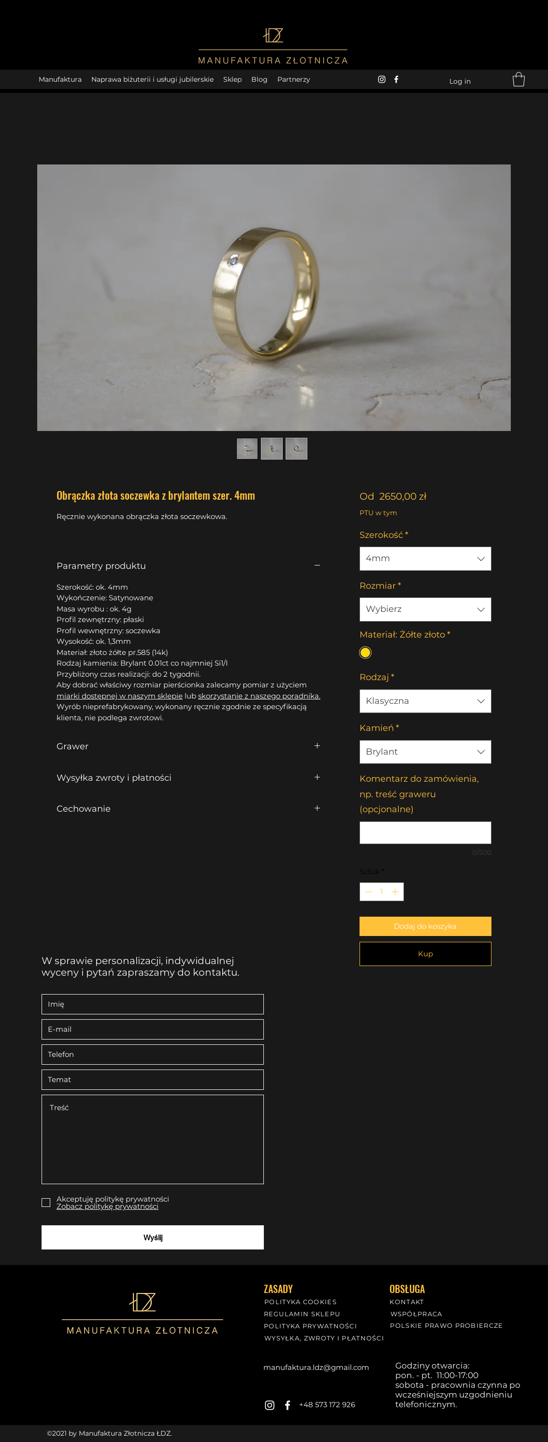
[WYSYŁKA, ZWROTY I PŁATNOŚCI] (325, 1338)
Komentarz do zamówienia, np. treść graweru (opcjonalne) (419, 794)
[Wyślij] (153, 1237)
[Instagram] (382, 79)
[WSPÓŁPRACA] (417, 1314)
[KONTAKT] (407, 1301)
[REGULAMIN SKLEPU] (303, 1314)
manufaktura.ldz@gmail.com (316, 1367)
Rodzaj (377, 677)
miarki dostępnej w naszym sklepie (120, 695)
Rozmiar (380, 585)
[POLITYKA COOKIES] (301, 1301)
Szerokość (384, 535)
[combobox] (425, 559)
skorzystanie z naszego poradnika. (259, 695)
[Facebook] (396, 79)
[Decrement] (367, 892)
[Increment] (396, 892)
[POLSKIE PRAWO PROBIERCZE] (447, 1325)
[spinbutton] (381, 892)
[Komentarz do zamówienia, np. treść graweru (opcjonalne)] (425, 833)
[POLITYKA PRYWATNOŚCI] (311, 1326)
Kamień (379, 728)
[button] (519, 79)
